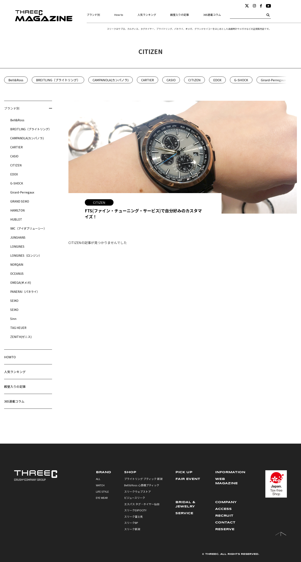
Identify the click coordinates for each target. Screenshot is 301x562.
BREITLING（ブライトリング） (58, 80)
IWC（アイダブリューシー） (28, 228)
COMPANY (226, 502)
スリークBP (131, 523)
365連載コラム (212, 15)
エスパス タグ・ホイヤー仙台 (141, 504)
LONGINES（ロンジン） (26, 255)
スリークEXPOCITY (135, 510)
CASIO (171, 80)
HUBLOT (16, 219)
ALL (98, 479)
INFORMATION (230, 472)
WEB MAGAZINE (226, 481)
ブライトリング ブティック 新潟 (143, 479)
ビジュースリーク (134, 498)
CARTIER (147, 80)
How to (118, 15)
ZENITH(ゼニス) (21, 337)
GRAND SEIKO (19, 201)
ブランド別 (93, 15)
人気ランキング (146, 15)
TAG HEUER (18, 328)
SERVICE (184, 513)
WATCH (100, 485)
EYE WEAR (102, 498)
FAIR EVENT (187, 479)
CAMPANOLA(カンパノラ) (110, 80)
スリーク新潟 (132, 529)
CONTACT (225, 522)
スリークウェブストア (137, 491)
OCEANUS (17, 273)
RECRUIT (224, 515)
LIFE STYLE (102, 491)
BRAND (103, 472)
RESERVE (224, 529)
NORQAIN (16, 264)
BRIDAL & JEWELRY (185, 504)
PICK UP (183, 472)
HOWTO (10, 357)
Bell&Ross (15, 80)
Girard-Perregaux (273, 80)
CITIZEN (194, 80)
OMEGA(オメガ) (20, 282)
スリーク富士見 (133, 517)
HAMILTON (17, 210)
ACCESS (223, 509)
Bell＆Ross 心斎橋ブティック (141, 485)
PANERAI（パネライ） (25, 292)
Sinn (13, 319)
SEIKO (14, 301)
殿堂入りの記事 (179, 15)
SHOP (130, 472)
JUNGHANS (17, 237)
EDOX (217, 80)
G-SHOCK (241, 80)
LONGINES (17, 246)
